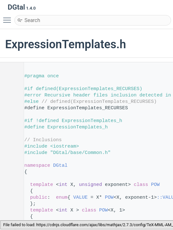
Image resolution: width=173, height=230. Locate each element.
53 (9, 185)
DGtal (60, 165)
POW (155, 185)
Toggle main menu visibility (8, 17)
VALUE (80, 197)
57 (9, 210)
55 (9, 197)
